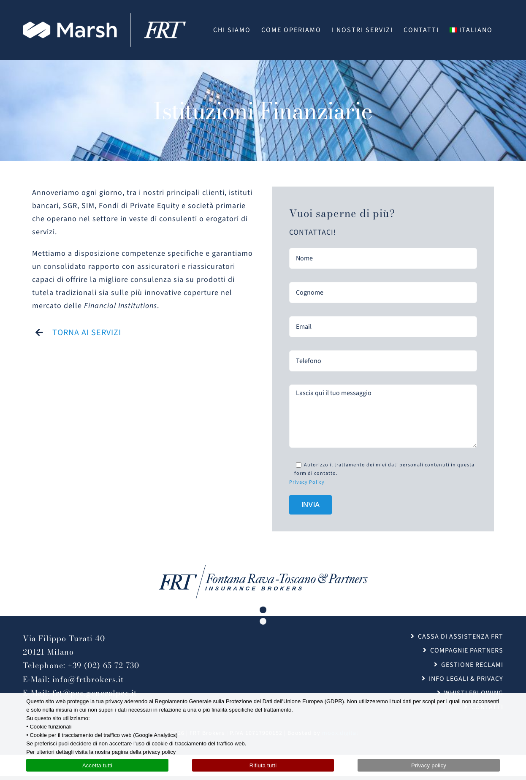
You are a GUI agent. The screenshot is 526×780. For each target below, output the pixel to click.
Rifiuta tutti (263, 765)
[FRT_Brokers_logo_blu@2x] (263, 568)
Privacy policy (428, 765)
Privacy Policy (307, 482)
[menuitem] (471, 30)
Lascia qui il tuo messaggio (383, 416)
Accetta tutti (97, 765)
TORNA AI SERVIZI (86, 333)
